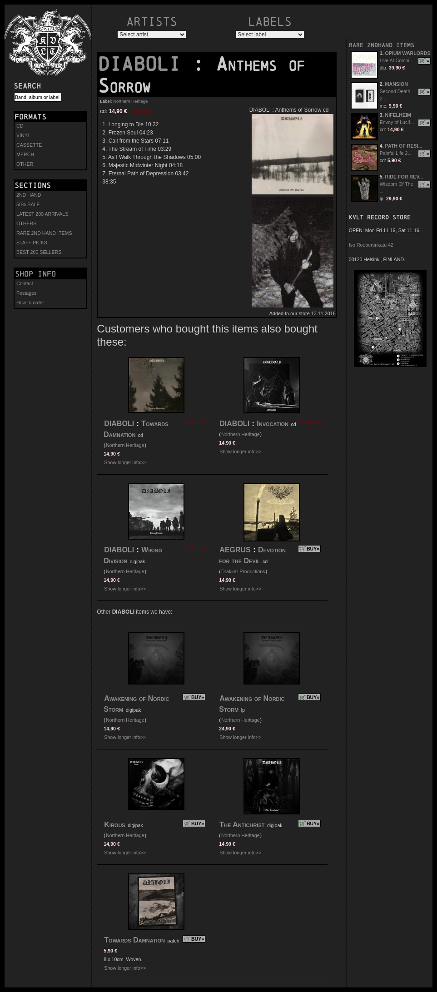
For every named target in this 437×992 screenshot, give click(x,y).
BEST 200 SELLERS (38, 252)
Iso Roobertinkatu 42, (372, 245)
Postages (26, 293)
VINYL (23, 135)
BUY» (313, 548)
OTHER (24, 164)
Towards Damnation (134, 940)
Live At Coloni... (396, 60)
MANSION (396, 84)
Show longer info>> (125, 462)
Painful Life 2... (396, 153)
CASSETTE (29, 145)
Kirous (114, 824)
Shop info (35, 274)
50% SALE (28, 204)
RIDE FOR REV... (404, 176)
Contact (24, 283)
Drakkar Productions (243, 571)
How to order (30, 302)
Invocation (272, 423)
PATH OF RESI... (403, 146)
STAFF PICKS (31, 242)
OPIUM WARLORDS (408, 53)
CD (19, 126)
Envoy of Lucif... (397, 122)
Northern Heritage (130, 101)
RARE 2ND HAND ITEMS (44, 233)
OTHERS (26, 223)
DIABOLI (145, 64)
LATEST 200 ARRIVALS (42, 214)
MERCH (25, 154)
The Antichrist (243, 824)
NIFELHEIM (398, 115)
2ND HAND (28, 195)
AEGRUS (234, 550)
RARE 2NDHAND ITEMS (381, 45)
